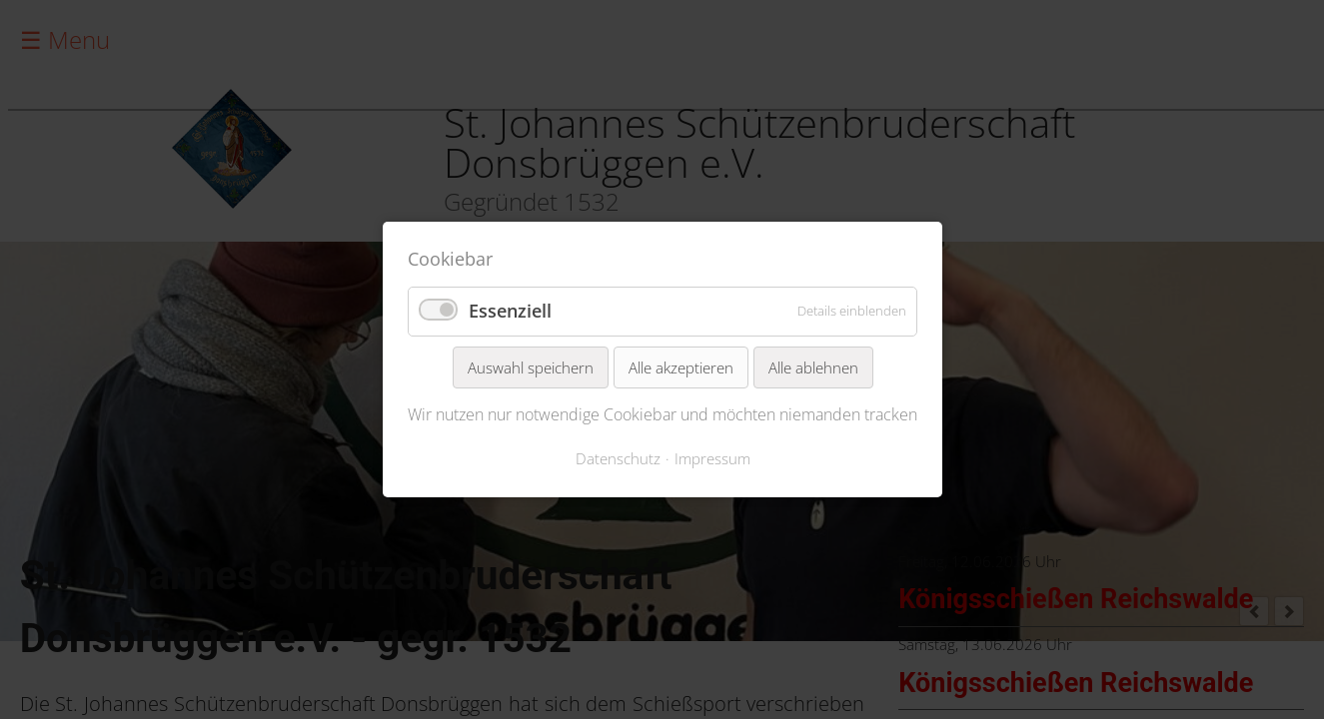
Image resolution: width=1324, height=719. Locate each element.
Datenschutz (617, 458)
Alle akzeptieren (680, 367)
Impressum (711, 458)
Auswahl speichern (530, 367)
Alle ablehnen (812, 367)
